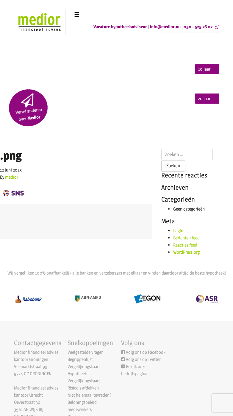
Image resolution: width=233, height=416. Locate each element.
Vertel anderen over (28, 107)
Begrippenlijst (80, 359)
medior (11, 177)
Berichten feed (186, 238)
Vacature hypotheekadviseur (120, 26)
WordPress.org (186, 252)
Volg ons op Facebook (145, 352)
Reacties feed (185, 245)
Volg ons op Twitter (143, 359)
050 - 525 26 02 (198, 26)
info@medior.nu (165, 26)
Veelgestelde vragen (86, 352)
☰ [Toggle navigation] (76, 14)
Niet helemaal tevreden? (89, 395)
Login (178, 230)
